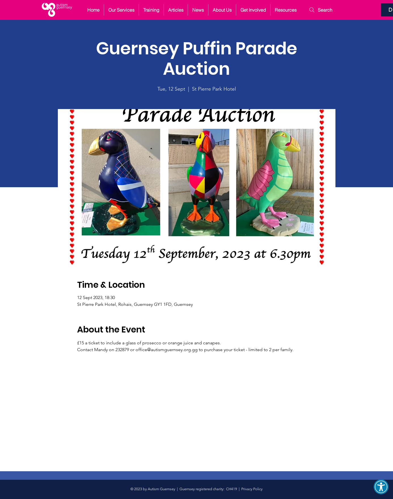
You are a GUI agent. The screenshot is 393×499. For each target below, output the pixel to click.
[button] (381, 486)
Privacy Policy (252, 489)
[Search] (324, 10)
